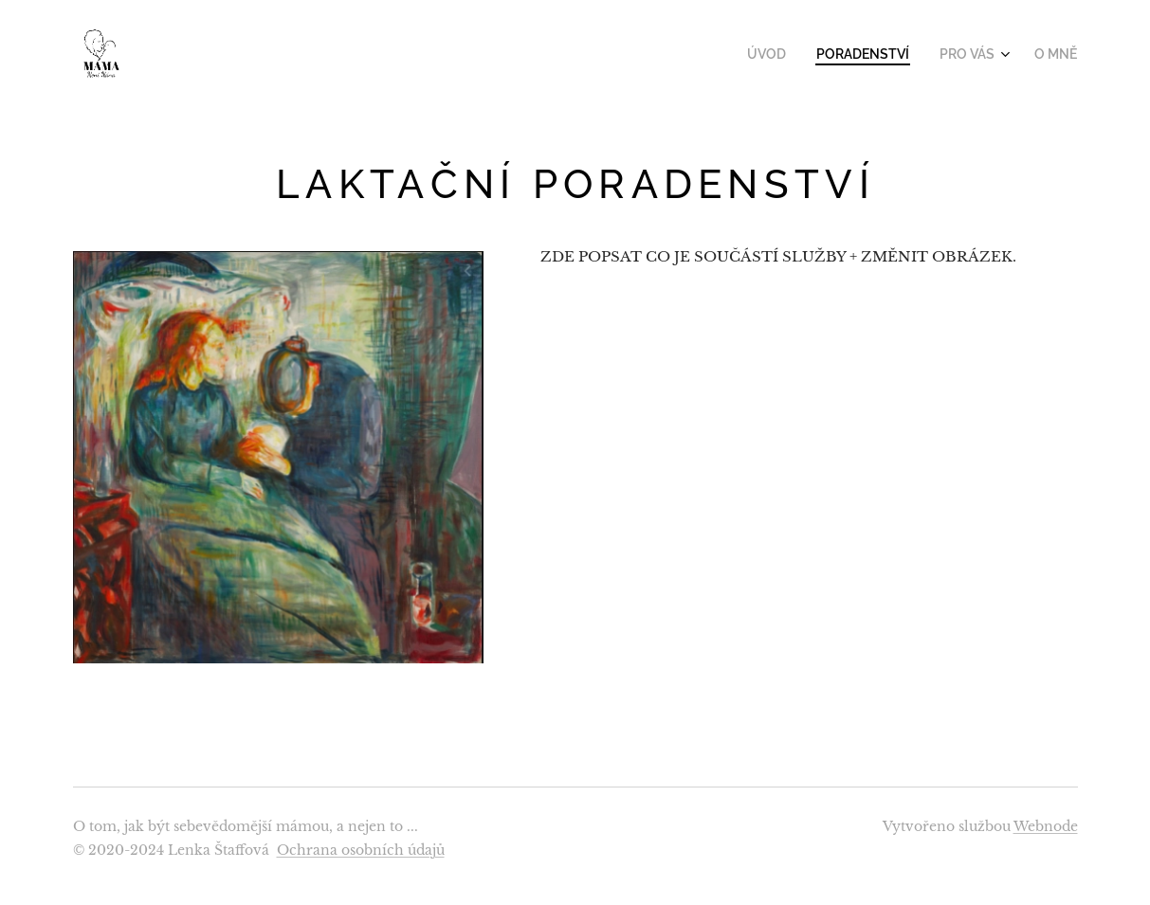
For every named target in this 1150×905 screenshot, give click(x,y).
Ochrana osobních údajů (361, 850)
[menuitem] (788, 54)
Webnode (1045, 826)
